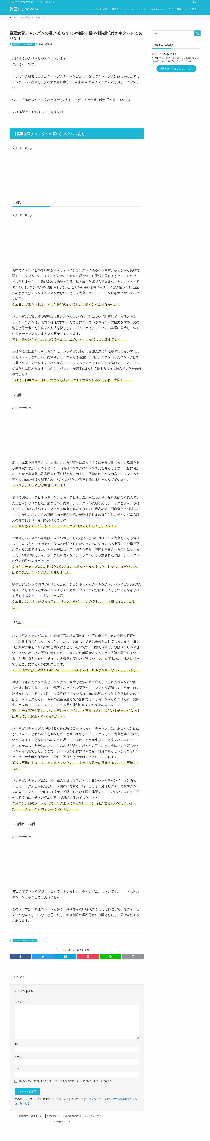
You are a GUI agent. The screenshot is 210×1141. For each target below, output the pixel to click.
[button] (20, 956)
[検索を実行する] (197, 33)
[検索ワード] (176, 33)
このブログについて (72, 1116)
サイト (18, 1069)
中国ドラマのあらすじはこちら (176, 68)
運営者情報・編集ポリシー (31, 1116)
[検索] (198, 1)
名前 (17, 1044)
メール (18, 1056)
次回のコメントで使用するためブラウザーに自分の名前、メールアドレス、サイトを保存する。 (66, 1081)
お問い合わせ (53, 1116)
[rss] (194, 1)
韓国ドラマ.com (24, 9)
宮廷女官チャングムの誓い (23, 44)
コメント (20, 1002)
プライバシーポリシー (95, 1116)
